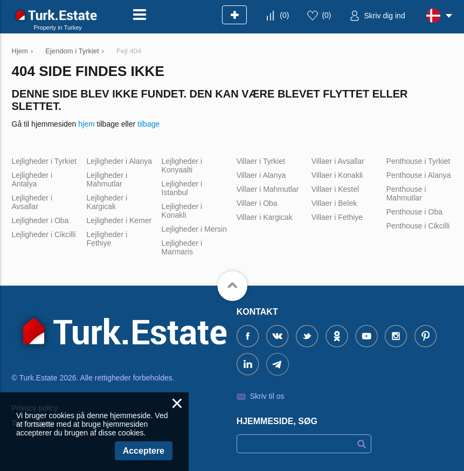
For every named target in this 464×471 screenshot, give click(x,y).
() (284, 15)
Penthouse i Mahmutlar (406, 193)
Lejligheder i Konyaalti (182, 165)
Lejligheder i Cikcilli (44, 234)
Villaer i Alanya (261, 175)
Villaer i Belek (334, 203)
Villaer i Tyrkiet (261, 161)
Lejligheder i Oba (40, 220)
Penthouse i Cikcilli (418, 225)
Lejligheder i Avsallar (32, 202)
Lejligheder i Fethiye (107, 238)
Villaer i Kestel (335, 189)
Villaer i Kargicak (265, 217)
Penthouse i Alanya (418, 175)
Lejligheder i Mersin (194, 229)
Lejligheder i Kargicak (107, 202)
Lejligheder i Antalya (32, 179)
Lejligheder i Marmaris (182, 247)
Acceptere (143, 450)
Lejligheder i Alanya (119, 161)
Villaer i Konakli (337, 175)
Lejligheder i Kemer (119, 220)
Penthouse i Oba (414, 211)
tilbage (148, 124)
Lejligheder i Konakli (182, 210)
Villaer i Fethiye (337, 217)
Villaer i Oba (257, 203)
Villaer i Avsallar (337, 161)
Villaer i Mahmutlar (268, 189)
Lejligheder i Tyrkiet (44, 161)
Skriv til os (267, 396)
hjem (86, 124)
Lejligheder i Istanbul (182, 188)
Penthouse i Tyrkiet (418, 161)
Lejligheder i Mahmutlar (107, 179)
